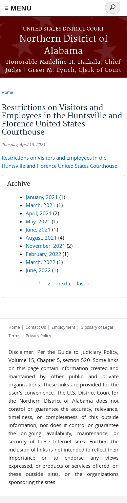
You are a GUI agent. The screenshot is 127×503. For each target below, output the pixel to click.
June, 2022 (38, 270)
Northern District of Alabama (63, 45)
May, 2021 (38, 221)
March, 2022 (41, 262)
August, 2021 (41, 237)
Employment (63, 327)
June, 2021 (38, 229)
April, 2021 (39, 213)
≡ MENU (17, 8)
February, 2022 (43, 253)
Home (7, 92)
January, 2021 (42, 197)
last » (83, 283)
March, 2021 (41, 205)
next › (63, 283)
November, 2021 (45, 245)
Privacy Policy (38, 335)
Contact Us (35, 327)
